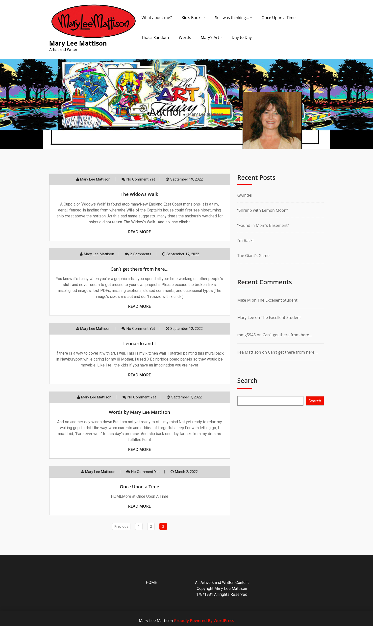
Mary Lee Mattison (95, 179)
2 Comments (140, 254)
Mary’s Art (210, 37)
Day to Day (242, 37)
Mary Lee (245, 317)
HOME (151, 582)
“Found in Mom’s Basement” (263, 225)
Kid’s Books (192, 17)
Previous (121, 526)
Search (247, 380)
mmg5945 (246, 335)
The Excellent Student (278, 300)
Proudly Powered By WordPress (204, 620)
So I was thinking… (232, 17)
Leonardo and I (139, 343)
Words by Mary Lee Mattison (139, 412)
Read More (139, 232)
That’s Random (155, 37)
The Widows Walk (139, 194)
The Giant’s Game (253, 255)
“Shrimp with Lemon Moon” (262, 210)
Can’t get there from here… (139, 269)
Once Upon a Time (279, 17)
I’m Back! (245, 240)
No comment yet (140, 179)
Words (185, 37)
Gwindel (244, 195)
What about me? (157, 17)
